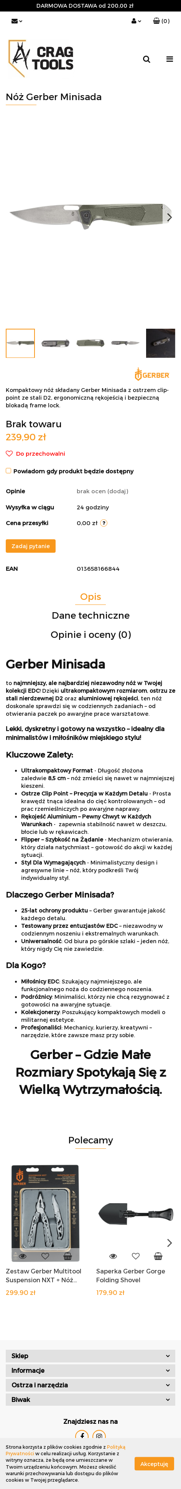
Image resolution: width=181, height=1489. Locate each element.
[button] (161, 21)
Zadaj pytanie (31, 546)
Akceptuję (154, 1463)
